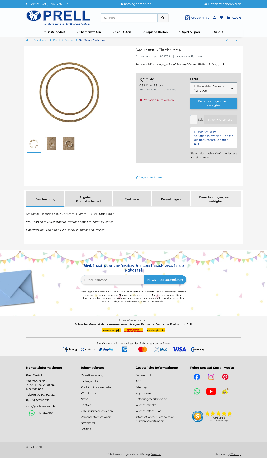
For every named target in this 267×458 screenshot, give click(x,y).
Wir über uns (89, 393)
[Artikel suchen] (162, 17)
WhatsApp (45, 412)
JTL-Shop (235, 454)
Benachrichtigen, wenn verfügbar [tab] (215, 199)
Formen (196, 56)
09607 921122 (46, 394)
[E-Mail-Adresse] (112, 279)
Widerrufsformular (148, 411)
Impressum (143, 393)
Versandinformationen (96, 417)
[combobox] (213, 88)
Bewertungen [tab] (171, 199)
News (84, 399)
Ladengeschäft (91, 381)
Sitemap (141, 387)
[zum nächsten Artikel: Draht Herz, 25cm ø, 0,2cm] (236, 40)
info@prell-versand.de (40, 406)
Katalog (86, 429)
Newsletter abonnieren (165, 280)
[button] (214, 18)
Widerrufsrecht (146, 405)
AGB (139, 381)
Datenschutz (144, 375)
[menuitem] (54, 32)
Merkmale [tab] (132, 199)
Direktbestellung (92, 375)
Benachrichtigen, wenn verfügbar (213, 103)
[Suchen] (129, 17)
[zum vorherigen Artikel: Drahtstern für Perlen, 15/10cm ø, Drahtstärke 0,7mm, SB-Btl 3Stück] (227, 40)
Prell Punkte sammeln (96, 387)
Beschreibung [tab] (45, 199)
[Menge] (193, 119)
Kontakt (86, 405)
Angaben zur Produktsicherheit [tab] (88, 199)
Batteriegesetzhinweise (151, 399)
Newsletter (88, 423)
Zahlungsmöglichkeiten (97, 411)
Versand (171, 89)
